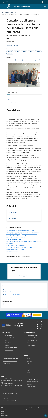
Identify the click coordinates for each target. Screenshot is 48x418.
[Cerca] (45, 6)
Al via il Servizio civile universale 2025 (16, 245)
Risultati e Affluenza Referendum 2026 (16, 236)
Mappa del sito (4, 415)
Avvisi (28, 363)
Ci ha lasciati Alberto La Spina (13, 240)
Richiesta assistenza (31, 386)
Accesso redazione (41, 410)
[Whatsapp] (41, 328)
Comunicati (29, 361)
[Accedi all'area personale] (42, 2)
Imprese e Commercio (32, 340)
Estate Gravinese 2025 (12, 251)
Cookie (2, 413)
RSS (2, 408)
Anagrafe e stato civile (32, 335)
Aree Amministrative (10, 338)
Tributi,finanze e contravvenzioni (10, 358)
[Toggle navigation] (3, 6)
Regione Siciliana (6, 2)
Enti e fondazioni (9, 343)
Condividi (10, 45)
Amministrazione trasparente (10, 393)
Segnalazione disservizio (32, 381)
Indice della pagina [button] (12, 92)
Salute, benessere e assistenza (10, 361)
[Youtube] (37, 326)
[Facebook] (37, 325)
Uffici (6, 340)
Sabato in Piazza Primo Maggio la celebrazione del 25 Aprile (21, 234)
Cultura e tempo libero (32, 338)
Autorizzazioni (6, 363)
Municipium (34, 410)
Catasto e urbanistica (31, 343)
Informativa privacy (7, 396)
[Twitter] (41, 325)
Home (3, 12)
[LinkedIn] (41, 326)
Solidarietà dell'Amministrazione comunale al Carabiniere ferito (22, 232)
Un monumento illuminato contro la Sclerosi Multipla (20, 230)
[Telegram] (37, 328)
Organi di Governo (9, 335)
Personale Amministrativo (11, 347)
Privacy (3, 411)
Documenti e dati (9, 350)
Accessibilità (4, 410)
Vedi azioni (17, 45)
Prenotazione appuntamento (33, 379)
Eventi (28, 372)
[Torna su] (45, 415)
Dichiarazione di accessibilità (9, 401)
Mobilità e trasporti (31, 345)
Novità (7, 12)
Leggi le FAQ (29, 384)
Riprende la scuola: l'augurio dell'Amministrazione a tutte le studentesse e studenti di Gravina (21, 248)
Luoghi (28, 370)
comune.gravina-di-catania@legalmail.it (12, 385)
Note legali (5, 398)
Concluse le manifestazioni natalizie (15, 238)
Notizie (12, 12)
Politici (7, 345)
